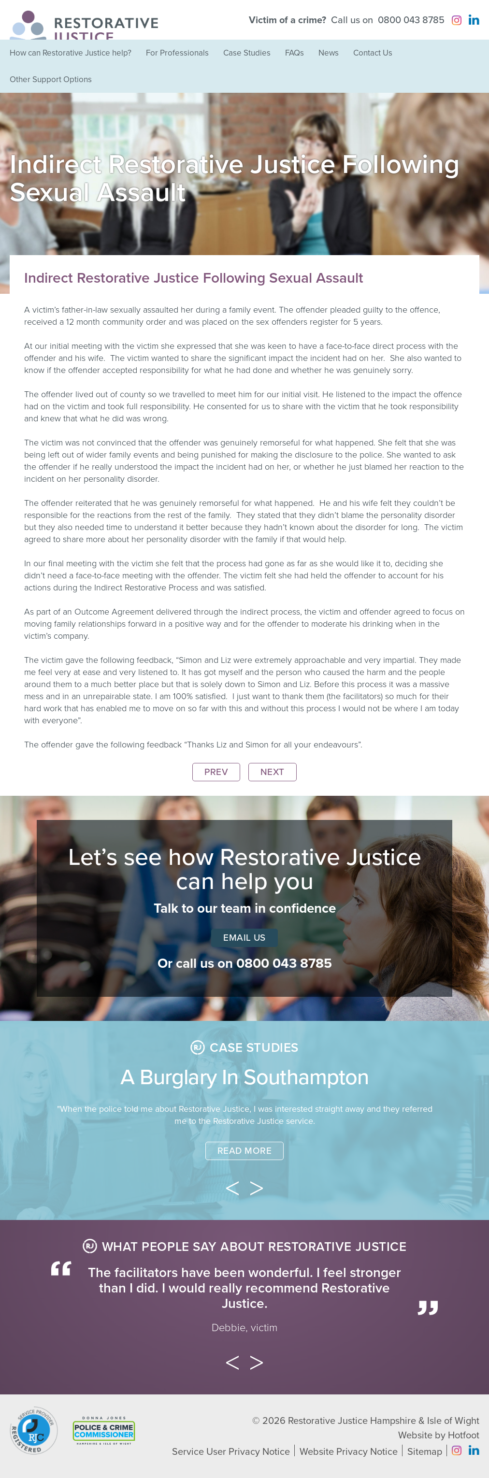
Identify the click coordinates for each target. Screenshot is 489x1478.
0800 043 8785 (411, 20)
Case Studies (247, 53)
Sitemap (424, 1452)
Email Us (244, 938)
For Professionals (177, 53)
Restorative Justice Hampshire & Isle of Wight (383, 1421)
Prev (216, 772)
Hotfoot (463, 1435)
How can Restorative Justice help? (70, 53)
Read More (244, 1151)
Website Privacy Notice (349, 1452)
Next (272, 772)
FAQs (294, 53)
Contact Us (372, 53)
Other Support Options (51, 79)
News (328, 53)
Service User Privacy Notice (231, 1452)
